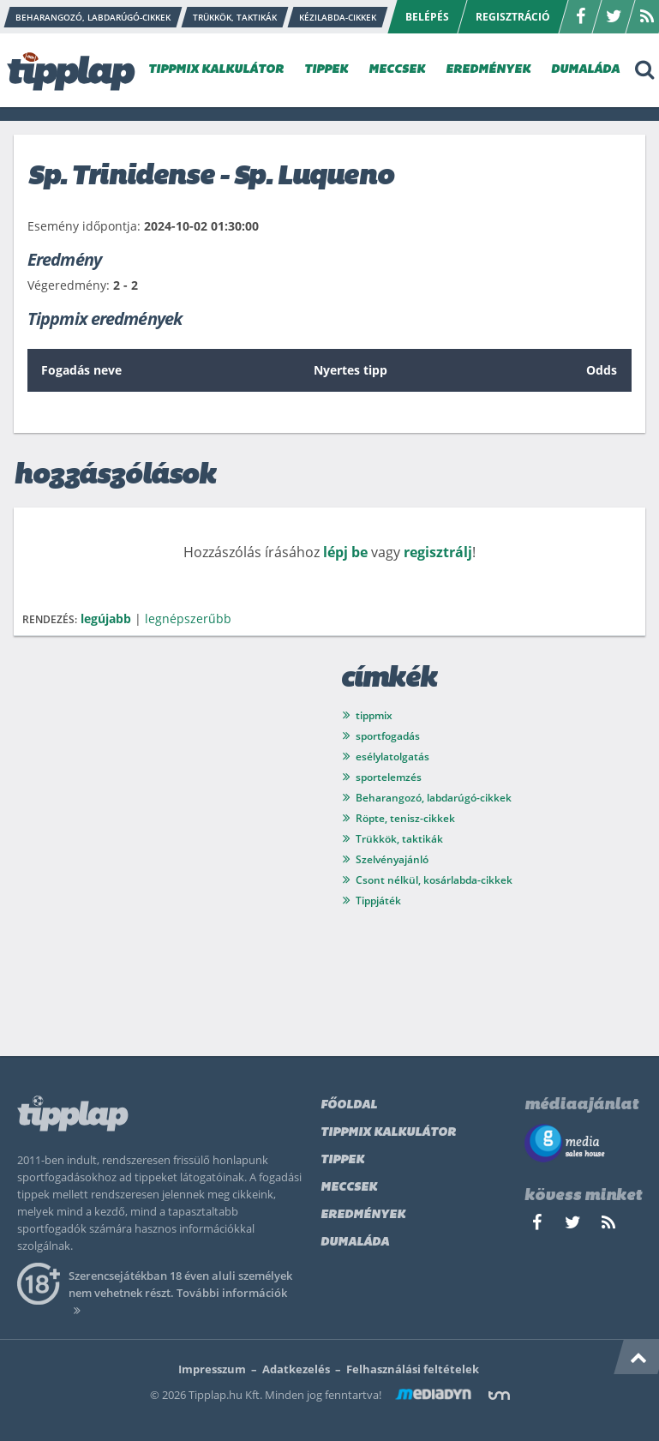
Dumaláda (355, 1242)
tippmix (374, 715)
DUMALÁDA (585, 69)
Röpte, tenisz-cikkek (405, 818)
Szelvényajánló (392, 859)
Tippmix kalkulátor (388, 1132)
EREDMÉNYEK (488, 69)
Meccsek (349, 1187)
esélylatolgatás (392, 756)
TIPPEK (326, 69)
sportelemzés (389, 777)
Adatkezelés (296, 1369)
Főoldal (349, 1105)
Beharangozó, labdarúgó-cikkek (434, 797)
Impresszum (212, 1369)
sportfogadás (388, 736)
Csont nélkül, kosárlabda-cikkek (434, 880)
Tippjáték (378, 900)
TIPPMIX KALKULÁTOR (216, 69)
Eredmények (363, 1215)
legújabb (106, 618)
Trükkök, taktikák (399, 839)
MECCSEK (396, 69)
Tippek (342, 1160)
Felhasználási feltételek (412, 1369)
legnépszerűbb (188, 618)
